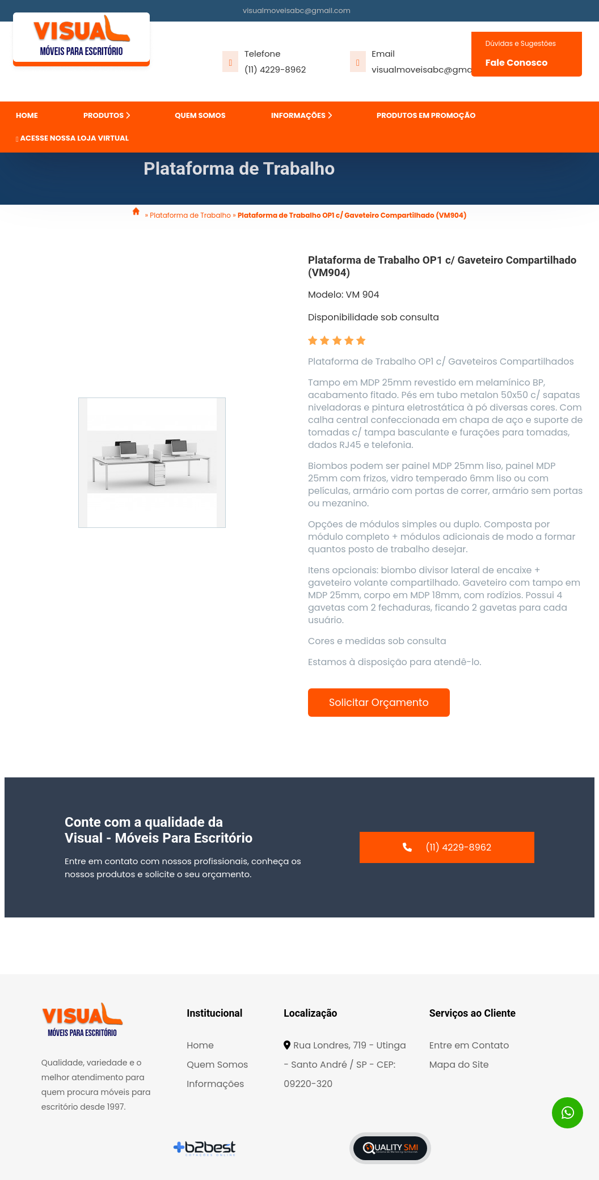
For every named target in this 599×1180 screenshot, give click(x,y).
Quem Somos (217, 1064)
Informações (215, 1083)
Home (200, 1045)
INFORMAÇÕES (301, 115)
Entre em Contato (469, 1045)
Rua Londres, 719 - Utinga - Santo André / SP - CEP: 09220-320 (345, 1064)
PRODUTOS (106, 115)
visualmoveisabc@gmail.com (297, 10)
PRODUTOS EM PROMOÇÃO (426, 115)
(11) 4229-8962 (275, 69)
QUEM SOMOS (200, 115)
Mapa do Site (459, 1064)
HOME (27, 115)
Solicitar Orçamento (379, 702)
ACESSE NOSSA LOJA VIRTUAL (72, 138)
